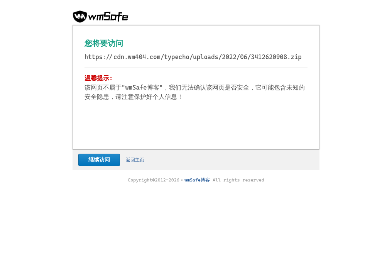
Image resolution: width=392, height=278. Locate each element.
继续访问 (99, 159)
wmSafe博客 (197, 180)
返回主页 (135, 160)
